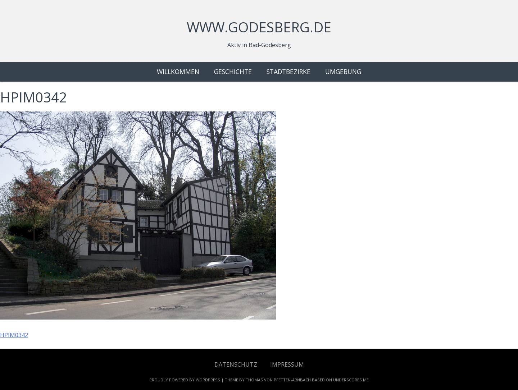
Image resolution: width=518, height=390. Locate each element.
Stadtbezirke (288, 71)
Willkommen (178, 71)
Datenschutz (235, 364)
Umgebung (343, 71)
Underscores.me (351, 379)
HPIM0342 (14, 335)
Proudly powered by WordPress (184, 379)
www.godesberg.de (259, 27)
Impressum (287, 364)
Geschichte (233, 71)
